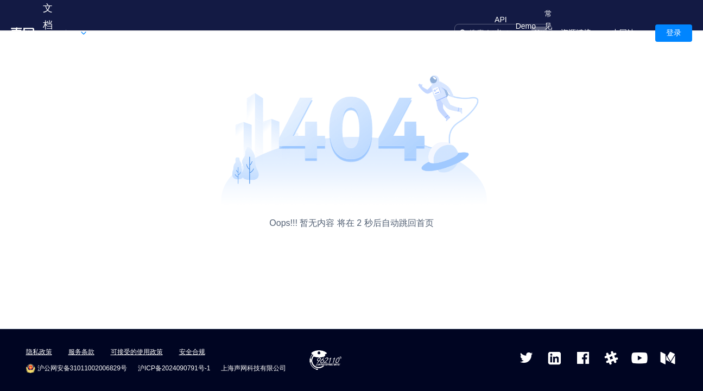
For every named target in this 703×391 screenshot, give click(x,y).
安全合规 (192, 352)
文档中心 (48, 33)
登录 (673, 32)
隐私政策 (39, 352)
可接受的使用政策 (137, 352)
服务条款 (81, 352)
